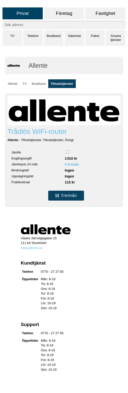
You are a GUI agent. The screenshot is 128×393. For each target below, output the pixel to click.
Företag (64, 13)
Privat (22, 13)
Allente (13, 84)
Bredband (54, 36)
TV (12, 36)
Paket (95, 36)
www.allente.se (32, 248)
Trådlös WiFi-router (37, 131)
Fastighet (105, 13)
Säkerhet (74, 36)
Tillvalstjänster (62, 84)
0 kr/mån (72, 164)
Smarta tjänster (115, 38)
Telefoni (33, 36)
